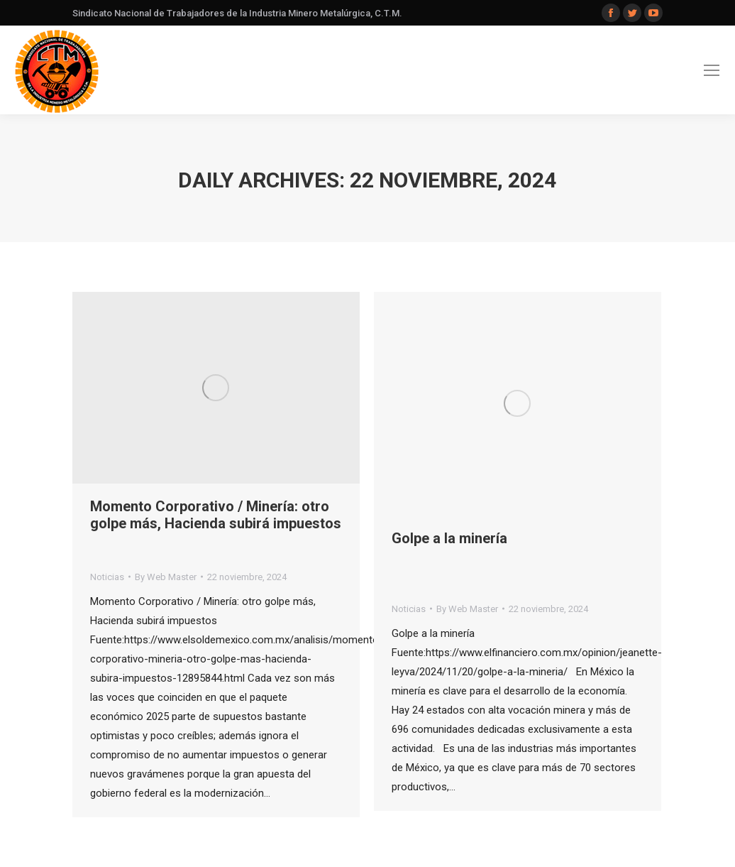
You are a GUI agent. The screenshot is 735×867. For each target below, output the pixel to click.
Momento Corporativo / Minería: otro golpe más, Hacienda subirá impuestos (215, 515)
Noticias (107, 577)
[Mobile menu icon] (711, 70)
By (166, 577)
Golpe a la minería (449, 538)
